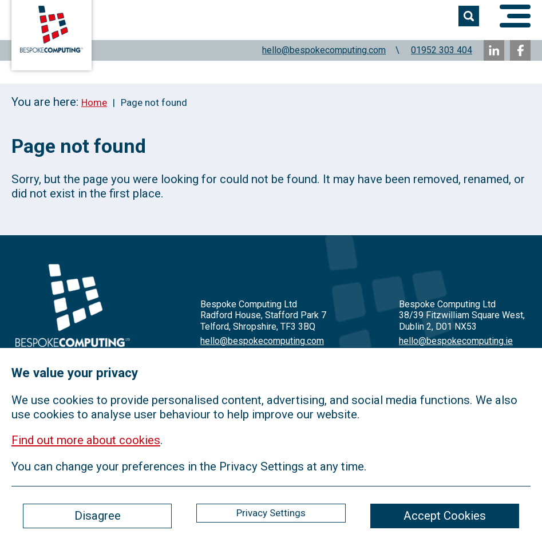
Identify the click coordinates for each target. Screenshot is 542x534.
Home (94, 102)
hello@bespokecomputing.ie (456, 340)
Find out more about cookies (85, 440)
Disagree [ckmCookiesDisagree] (97, 516)
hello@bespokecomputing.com (324, 50)
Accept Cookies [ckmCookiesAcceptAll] (444, 516)
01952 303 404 (441, 50)
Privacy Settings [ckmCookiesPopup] (271, 513)
